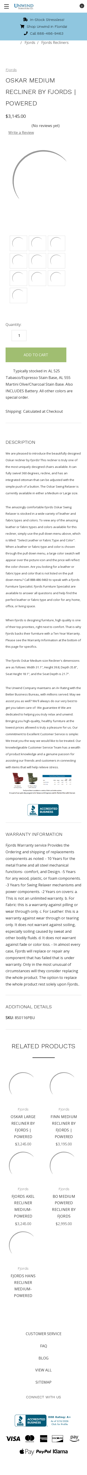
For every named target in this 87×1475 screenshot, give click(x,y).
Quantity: (13, 324)
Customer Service (43, 1333)
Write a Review (21, 132)
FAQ (43, 1345)
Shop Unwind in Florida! (43, 26)
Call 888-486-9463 (43, 33)
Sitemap (43, 1382)
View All (43, 1370)
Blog (43, 1358)
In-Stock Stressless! (43, 19)
